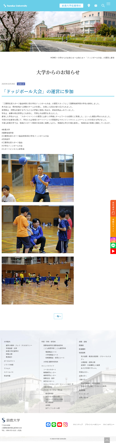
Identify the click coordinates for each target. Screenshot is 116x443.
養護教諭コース (51, 354)
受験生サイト (113, 225)
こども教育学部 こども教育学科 (54, 350)
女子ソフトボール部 (52, 410)
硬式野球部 (49, 395)
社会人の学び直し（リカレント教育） (94, 388)
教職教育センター (49, 374)
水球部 (47, 407)
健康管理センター (49, 377)
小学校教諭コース (51, 356)
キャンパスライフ (47, 367)
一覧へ (58, 317)
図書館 (81, 347)
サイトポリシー (108, 426)
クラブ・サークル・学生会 (52, 392)
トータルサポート (49, 371)
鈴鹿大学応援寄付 (71, 5)
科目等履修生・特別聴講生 (90, 385)
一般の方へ (83, 381)
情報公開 (9, 356)
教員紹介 (9, 359)
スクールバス (8, 374)
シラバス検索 (8, 366)
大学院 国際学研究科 (50, 363)
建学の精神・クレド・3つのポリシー (19, 347)
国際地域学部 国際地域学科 (53, 347)
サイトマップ (83, 395)
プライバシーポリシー (93, 426)
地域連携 (82, 354)
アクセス (7, 370)
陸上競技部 (49, 404)
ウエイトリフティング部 (54, 401)
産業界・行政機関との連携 (90, 367)
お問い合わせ (83, 399)
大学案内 (7, 343)
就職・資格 (83, 343)
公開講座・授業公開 (88, 364)
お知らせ (21, 84)
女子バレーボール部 (52, 398)
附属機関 (82, 351)
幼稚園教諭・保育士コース (54, 359)
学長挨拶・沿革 (11, 350)
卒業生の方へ (83, 374)
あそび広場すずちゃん (89, 370)
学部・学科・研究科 (48, 343)
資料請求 (113, 206)
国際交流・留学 (49, 380)
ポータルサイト (9, 363)
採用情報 (82, 392)
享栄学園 (7, 377)
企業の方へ (83, 377)
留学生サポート (49, 383)
